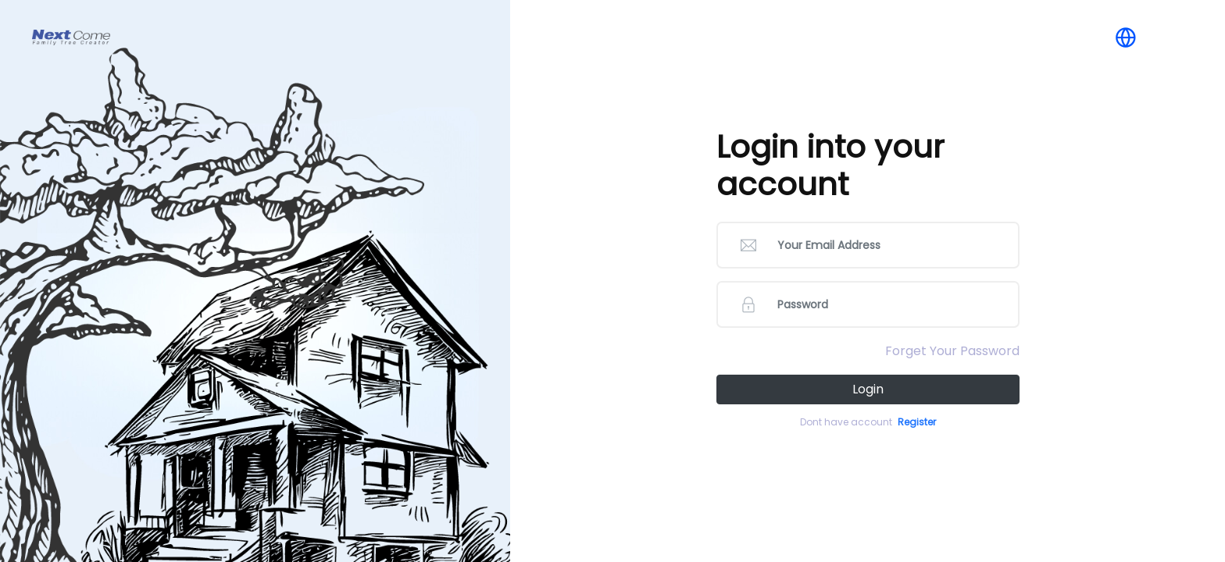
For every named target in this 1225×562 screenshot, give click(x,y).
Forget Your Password (952, 351)
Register (917, 422)
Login (868, 389)
